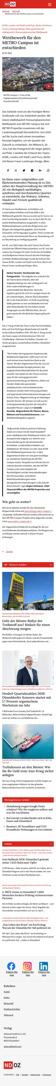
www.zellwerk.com (12, 1046)
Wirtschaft (16, 11)
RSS (17, 1075)
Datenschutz (35, 1075)
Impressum (47, 1075)
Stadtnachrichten (12, 1009)
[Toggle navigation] (49, 4)
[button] (7, 170)
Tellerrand (8, 1014)
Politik (8, 843)
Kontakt (25, 1075)
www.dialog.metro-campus (37, 511)
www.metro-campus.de (18, 521)
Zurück (9, 551)
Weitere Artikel (17, 564)
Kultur (7, 997)
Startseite (5, 11)
